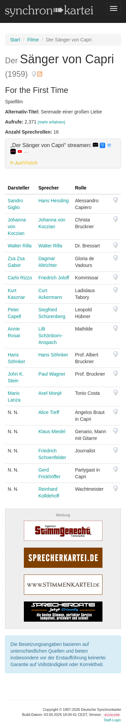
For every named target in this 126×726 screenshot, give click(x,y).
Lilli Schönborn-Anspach (50, 335)
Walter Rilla (20, 245)
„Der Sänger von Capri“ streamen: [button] (61, 148)
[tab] (63, 153)
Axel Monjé (49, 393)
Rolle (80, 188)
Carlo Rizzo (20, 277)
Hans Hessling (53, 200)
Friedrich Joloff (53, 277)
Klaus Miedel (51, 431)
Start (15, 39)
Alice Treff (48, 412)
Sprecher (48, 188)
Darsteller (19, 188)
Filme (33, 39)
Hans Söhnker (53, 354)
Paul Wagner (51, 374)
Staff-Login (112, 720)
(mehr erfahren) (52, 122)
